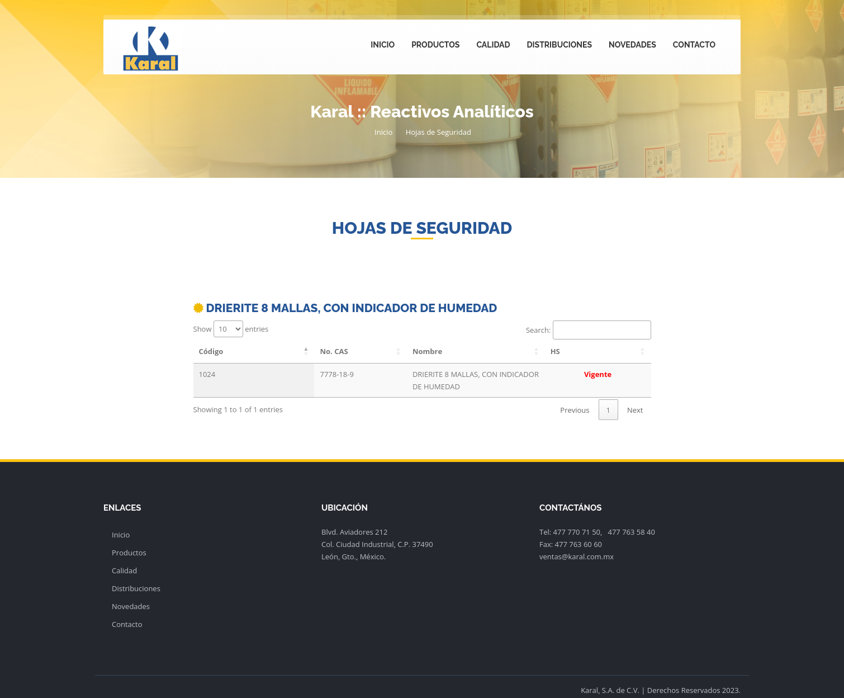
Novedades (632, 44)
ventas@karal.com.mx (576, 544)
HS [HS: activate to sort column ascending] (605, 351)
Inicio (383, 44)
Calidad (493, 44)
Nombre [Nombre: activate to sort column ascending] (347, 351)
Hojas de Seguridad (438, 132)
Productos (435, 44)
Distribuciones (559, 44)
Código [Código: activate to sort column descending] (211, 351)
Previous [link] (574, 398)
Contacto (694, 44)
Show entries (231, 328)
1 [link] (608, 398)
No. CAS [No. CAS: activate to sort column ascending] (277, 351)
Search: (588, 329)
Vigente (623, 374)
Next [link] (635, 398)
